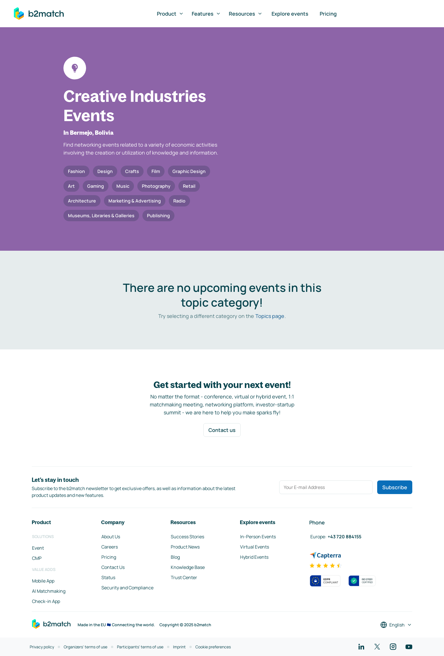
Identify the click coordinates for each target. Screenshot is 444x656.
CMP (37, 558)
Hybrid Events (254, 557)
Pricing (328, 13)
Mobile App (43, 581)
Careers (109, 547)
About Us (110, 536)
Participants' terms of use (140, 646)
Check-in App (46, 601)
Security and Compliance (127, 588)
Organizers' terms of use (85, 646)
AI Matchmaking (48, 591)
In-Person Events (258, 536)
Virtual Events (254, 547)
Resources (245, 13)
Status (108, 577)
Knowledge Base (188, 567)
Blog (175, 557)
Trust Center (184, 577)
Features (206, 13)
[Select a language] (396, 624)
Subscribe (394, 487)
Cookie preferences (213, 646)
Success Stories (187, 536)
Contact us (222, 430)
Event (38, 548)
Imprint (179, 646)
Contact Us (113, 567)
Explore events (290, 13)
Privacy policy (42, 646)
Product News (185, 547)
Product (170, 13)
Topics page (269, 316)
